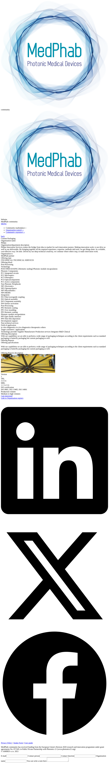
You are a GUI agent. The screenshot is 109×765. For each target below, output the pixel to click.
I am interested (6, 396)
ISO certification (7, 387)
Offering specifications (10, 342)
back (3, 236)
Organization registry (15, 230)
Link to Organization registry (12, 398)
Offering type (6, 258)
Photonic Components (9, 271)
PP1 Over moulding (8, 310)
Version (4, 374)
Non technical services (9, 323)
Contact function (67, 756)
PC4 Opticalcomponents (10, 280)
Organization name (8, 241)
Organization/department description (15, 245)
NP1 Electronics (7, 286)
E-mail (3, 756)
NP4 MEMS (6, 293)
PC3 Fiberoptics (7, 277)
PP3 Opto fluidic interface (11, 316)
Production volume (8, 392)
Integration (5, 295)
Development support (9, 321)
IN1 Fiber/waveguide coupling (13, 297)
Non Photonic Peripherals (11, 284)
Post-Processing (7, 306)
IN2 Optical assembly (9, 299)
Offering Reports (7, 340)
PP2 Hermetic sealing (9, 312)
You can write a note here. (37, 762)
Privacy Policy (6, 743)
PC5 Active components (10, 282)
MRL (3, 383)
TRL (3, 379)
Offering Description (9, 334)
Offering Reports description (12, 353)
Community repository (15, 232)
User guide (28, 743)
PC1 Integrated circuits (10, 273)
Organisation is (7, 254)
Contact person (34, 756)
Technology (5, 267)
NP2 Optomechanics (9, 288)
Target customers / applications (13, 329)
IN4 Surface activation (9, 303)
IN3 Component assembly (11, 301)
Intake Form (18, 743)
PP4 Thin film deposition (10, 319)
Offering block (6, 262)
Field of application (8, 325)
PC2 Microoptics (7, 275)
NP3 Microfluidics (8, 290)
